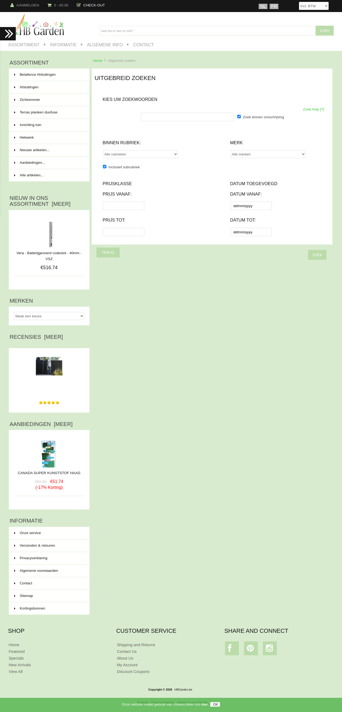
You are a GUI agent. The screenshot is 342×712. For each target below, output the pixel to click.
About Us (125, 658)
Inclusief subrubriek (124, 167)
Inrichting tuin (48, 125)
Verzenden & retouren (34, 545)
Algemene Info (105, 44)
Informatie (63, 44)
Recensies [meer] (36, 337)
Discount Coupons (133, 671)
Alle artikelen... (29, 175)
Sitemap (23, 596)
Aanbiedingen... (29, 163)
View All (15, 671)
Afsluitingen (48, 87)
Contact (143, 44)
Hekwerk (48, 137)
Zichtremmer (48, 100)
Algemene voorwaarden (36, 571)
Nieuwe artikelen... (32, 150)
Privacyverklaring (31, 558)
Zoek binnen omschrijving (263, 117)
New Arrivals (20, 664)
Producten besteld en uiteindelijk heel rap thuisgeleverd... (49, 387)
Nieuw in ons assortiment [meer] (40, 201)
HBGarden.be (183, 689)
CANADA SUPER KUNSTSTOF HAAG (49, 471)
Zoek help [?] (313, 109)
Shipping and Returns (136, 644)
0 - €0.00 (57, 5)
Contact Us (127, 651)
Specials (16, 658)
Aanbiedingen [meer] (41, 424)
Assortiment (24, 44)
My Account (127, 664)
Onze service (27, 533)
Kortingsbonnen (29, 608)
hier (204, 705)
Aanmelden (24, 5)
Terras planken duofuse (48, 112)
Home (97, 61)
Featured (17, 651)
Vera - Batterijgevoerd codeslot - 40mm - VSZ (49, 256)
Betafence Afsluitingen (48, 75)
